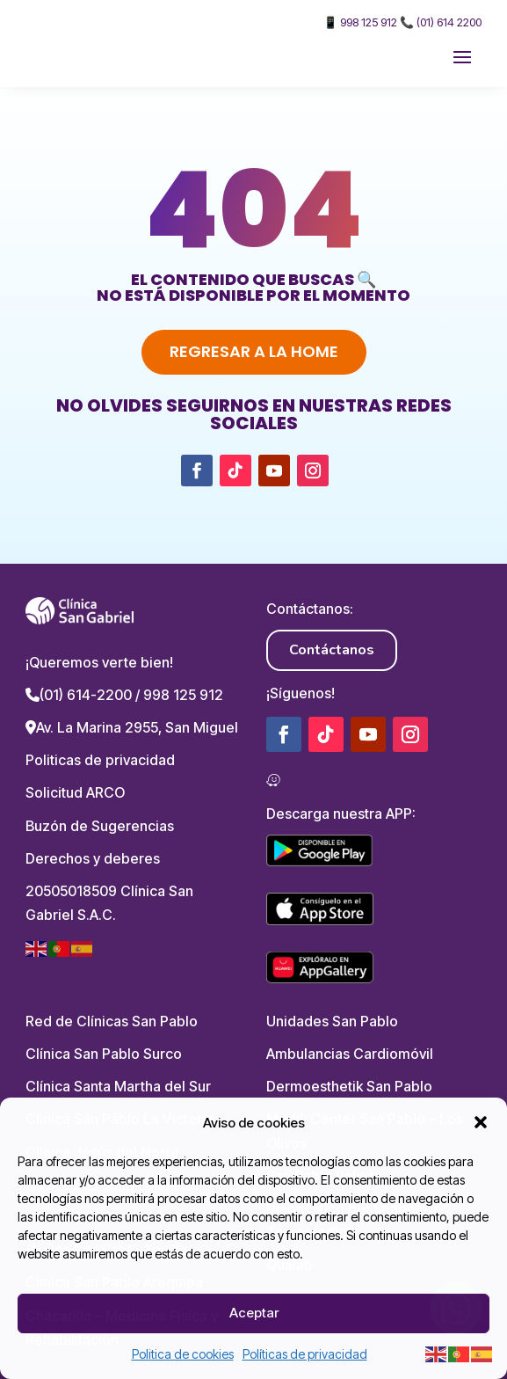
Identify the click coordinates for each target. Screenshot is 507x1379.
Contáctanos (331, 650)
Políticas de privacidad (305, 1353)
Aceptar (254, 1312)
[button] (480, 1122)
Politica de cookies (183, 1353)
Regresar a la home (254, 351)
